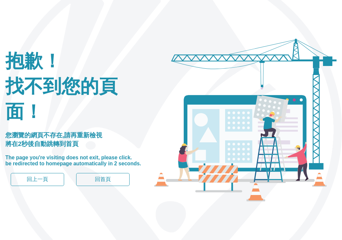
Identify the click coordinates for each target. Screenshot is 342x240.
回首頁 (103, 179)
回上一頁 (37, 179)
